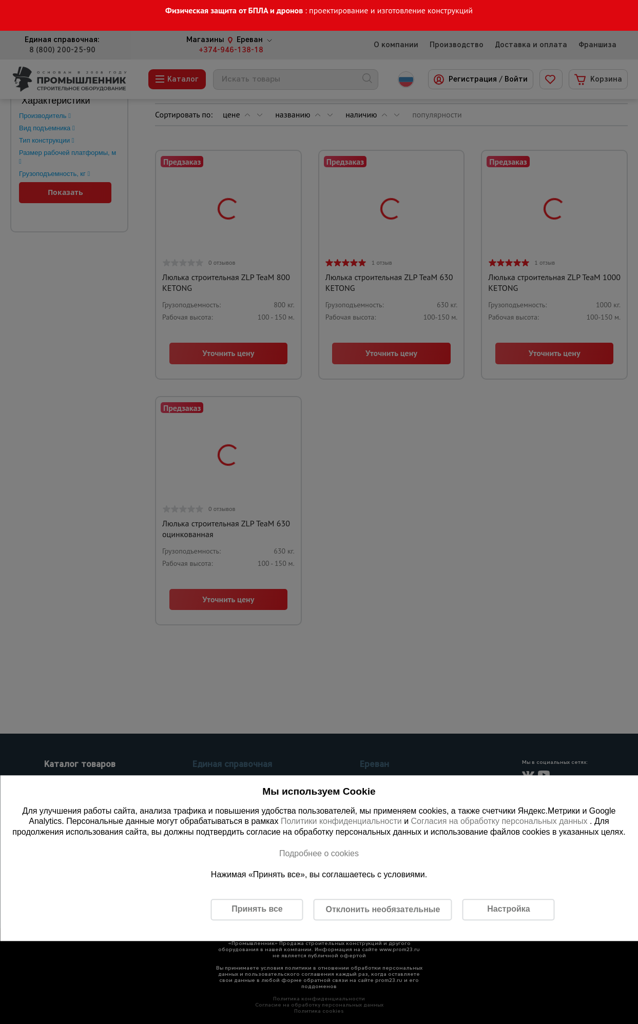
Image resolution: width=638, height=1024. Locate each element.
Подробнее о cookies (319, 853)
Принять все (256, 909)
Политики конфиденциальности (341, 821)
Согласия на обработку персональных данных (500, 821)
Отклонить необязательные (383, 909)
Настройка (508, 909)
